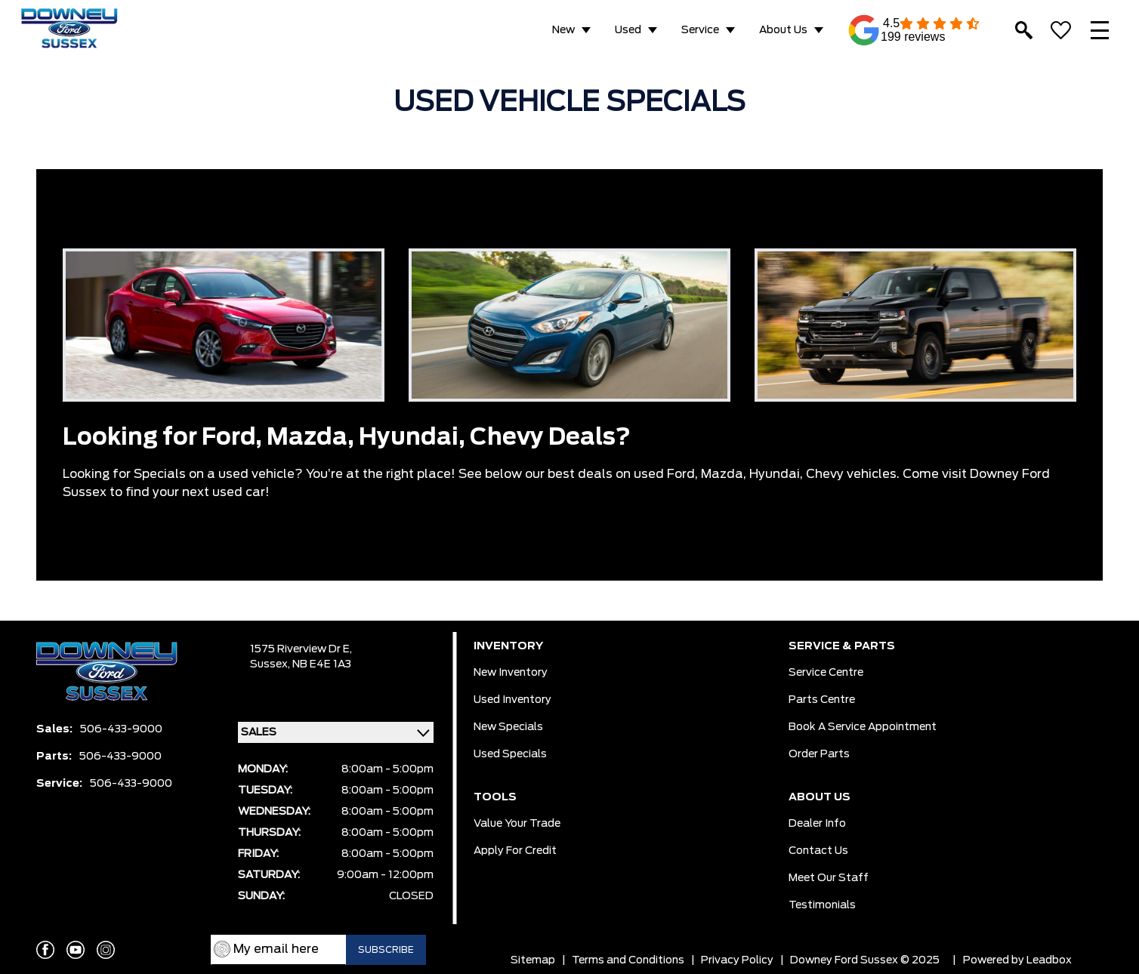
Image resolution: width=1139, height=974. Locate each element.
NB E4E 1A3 (321, 664)
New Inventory (511, 672)
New (563, 30)
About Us (783, 30)
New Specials (508, 727)
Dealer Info (817, 823)
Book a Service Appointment (863, 727)
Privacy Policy (737, 960)
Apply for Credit (515, 851)
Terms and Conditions (628, 960)
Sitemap (533, 960)
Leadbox (1049, 960)
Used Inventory (512, 700)
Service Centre (826, 672)
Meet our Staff (829, 878)
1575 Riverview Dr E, (301, 649)
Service (700, 30)
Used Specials (510, 754)
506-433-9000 (121, 729)
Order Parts (819, 754)
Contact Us (818, 851)
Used (628, 30)
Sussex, (271, 664)
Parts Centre (822, 700)
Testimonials (822, 905)
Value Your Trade (517, 823)
